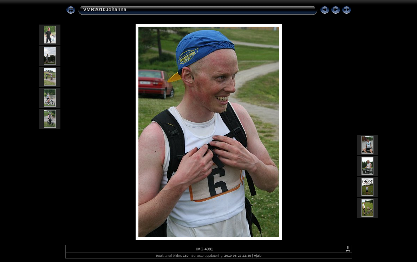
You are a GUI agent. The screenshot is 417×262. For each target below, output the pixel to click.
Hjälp (257, 255)
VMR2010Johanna (104, 9)
